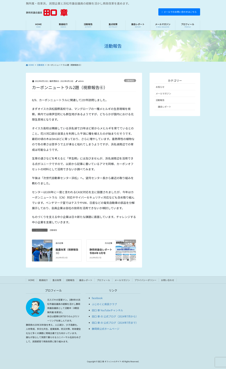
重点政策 (56, 280)
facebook (97, 298)
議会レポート (164, 106)
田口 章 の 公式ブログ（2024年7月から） (115, 316)
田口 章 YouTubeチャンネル (107, 310)
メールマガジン (163, 93)
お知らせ (160, 86)
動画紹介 (43, 280)
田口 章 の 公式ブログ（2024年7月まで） (115, 322)
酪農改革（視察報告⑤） (67, 251)
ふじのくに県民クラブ (104, 304)
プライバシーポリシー (145, 280)
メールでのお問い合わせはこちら (179, 11)
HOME (31, 280)
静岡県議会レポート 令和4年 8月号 (100, 251)
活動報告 (130, 80)
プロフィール (103, 280)
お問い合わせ (167, 280)
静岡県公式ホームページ (105, 329)
